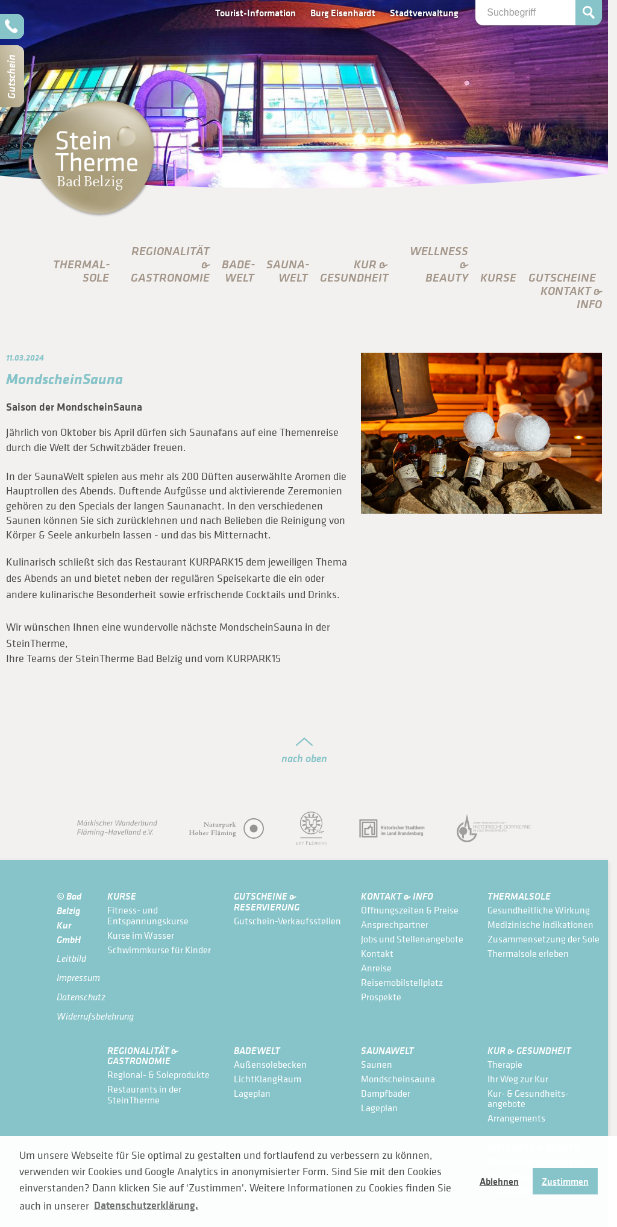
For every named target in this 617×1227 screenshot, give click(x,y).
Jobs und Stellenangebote (412, 938)
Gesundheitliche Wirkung (538, 909)
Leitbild (71, 958)
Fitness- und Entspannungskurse (148, 915)
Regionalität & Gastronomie (142, 1055)
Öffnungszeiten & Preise (410, 909)
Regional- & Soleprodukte (158, 1074)
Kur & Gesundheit (529, 1050)
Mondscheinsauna (398, 1078)
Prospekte (381, 996)
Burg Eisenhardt (342, 12)
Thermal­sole (81, 270)
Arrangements (516, 1117)
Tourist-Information (255, 12)
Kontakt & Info (397, 896)
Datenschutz (76, 997)
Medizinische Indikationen (540, 924)
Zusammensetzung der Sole (543, 938)
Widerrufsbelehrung (76, 1016)
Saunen (376, 1064)
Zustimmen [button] (565, 1181)
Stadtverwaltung (424, 12)
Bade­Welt (238, 270)
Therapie (504, 1064)
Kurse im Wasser (140, 935)
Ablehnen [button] (499, 1181)
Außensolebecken (270, 1064)
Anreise (376, 967)
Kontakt (377, 953)
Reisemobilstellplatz (402, 982)
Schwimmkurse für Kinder (159, 949)
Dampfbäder (385, 1093)
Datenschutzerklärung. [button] (146, 1205)
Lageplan (252, 1093)
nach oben (304, 758)
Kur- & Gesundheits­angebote (528, 1099)
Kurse (498, 277)
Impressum (76, 977)
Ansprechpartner (394, 924)
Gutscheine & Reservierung (266, 901)
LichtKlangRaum (267, 1078)
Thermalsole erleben (528, 953)
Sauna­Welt (287, 270)
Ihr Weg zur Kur (517, 1078)
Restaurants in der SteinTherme (144, 1094)
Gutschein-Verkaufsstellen (287, 920)
